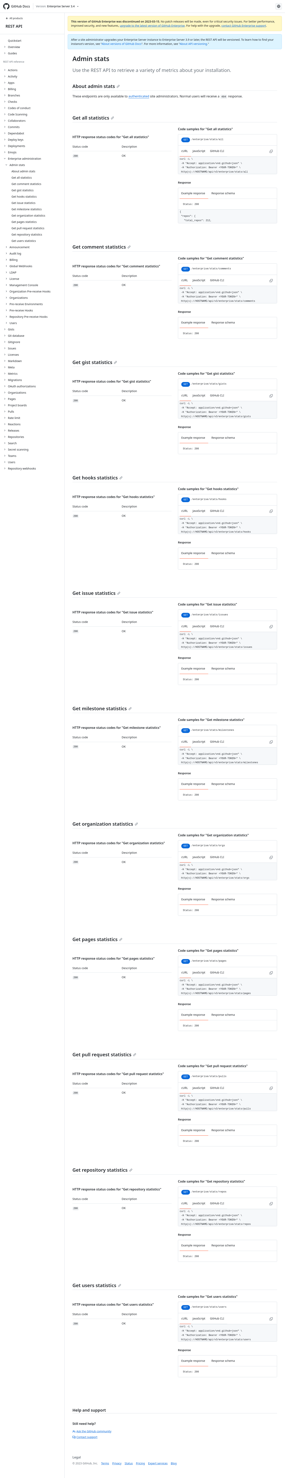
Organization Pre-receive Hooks (30, 291)
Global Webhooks (21, 266)
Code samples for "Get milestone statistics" (211, 720)
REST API (14, 26)
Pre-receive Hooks (21, 310)
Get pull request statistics (104, 1054)
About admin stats (96, 86)
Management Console (24, 285)
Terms (105, 1463)
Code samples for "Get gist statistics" (206, 373)
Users (13, 323)
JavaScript (199, 151)
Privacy (117, 1463)
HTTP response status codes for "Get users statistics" (113, 1304)
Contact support (84, 1437)
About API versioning (193, 44)
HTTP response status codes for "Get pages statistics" (113, 958)
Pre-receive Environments (26, 304)
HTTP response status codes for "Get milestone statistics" (116, 727)
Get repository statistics (102, 1170)
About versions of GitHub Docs (122, 44)
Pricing (140, 1463)
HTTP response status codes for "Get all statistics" (110, 137)
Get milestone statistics (102, 708)
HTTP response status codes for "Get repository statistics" (116, 1189)
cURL (184, 151)
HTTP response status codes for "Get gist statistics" (111, 381)
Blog (174, 1463)
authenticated (138, 96)
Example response (193, 193)
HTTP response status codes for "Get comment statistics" (116, 266)
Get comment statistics (101, 246)
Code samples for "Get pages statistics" (208, 950)
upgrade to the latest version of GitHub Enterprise (152, 25)
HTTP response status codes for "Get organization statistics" (118, 843)
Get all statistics (93, 117)
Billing (14, 260)
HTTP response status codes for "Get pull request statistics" (118, 1074)
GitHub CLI (217, 151)
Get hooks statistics (97, 477)
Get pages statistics (97, 939)
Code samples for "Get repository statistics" (211, 1181)
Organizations (19, 298)
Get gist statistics (94, 362)
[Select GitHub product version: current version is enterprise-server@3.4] (57, 6)
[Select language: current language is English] (279, 6)
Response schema (223, 193)
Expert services (158, 1463)
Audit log (15, 253)
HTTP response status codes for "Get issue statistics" (112, 612)
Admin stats (17, 165)
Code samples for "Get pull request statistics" (213, 1066)
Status (129, 1463)
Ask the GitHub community (91, 1431)
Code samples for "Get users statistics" (208, 1296)
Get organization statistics (105, 824)
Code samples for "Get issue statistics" (207, 604)
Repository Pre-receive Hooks (29, 317)
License (14, 279)
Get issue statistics (96, 593)
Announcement (19, 247)
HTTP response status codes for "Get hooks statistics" (113, 497)
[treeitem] (33, 40)
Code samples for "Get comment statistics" (211, 258)
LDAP (13, 272)
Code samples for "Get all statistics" (205, 129)
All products (14, 18)
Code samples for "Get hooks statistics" (208, 489)
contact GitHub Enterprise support (243, 25)
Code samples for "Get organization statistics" (213, 835)
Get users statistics (96, 1285)
